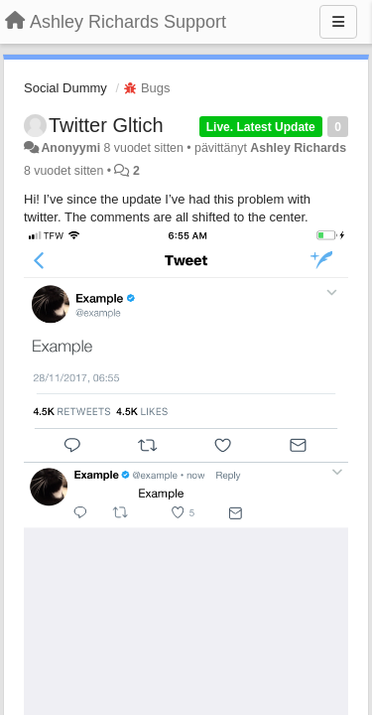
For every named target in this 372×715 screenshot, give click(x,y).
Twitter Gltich (106, 125)
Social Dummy (65, 87)
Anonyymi (70, 148)
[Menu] (338, 22)
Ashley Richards (298, 148)
